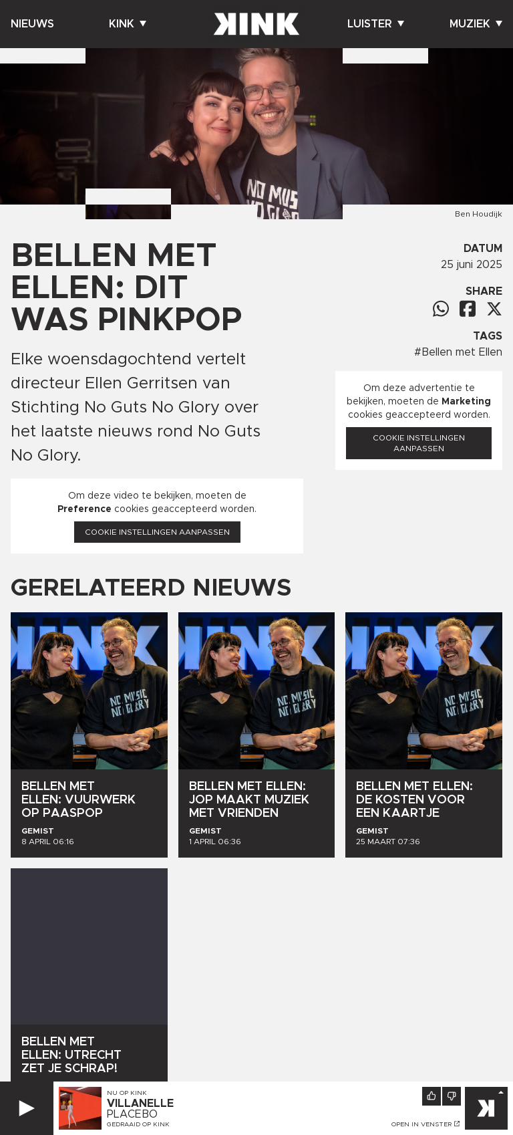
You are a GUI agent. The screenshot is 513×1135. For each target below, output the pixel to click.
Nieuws (32, 24)
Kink (127, 24)
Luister (375, 24)
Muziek (476, 24)
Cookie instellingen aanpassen (157, 532)
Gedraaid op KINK (138, 1124)
